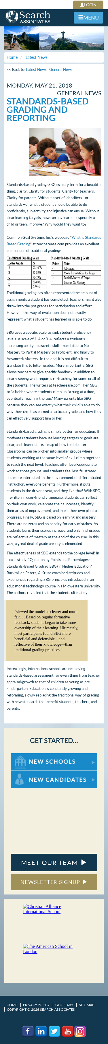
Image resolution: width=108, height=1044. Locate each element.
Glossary (64, 1005)
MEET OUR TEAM (54, 862)
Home (12, 1005)
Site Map (86, 1005)
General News (61, 69)
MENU (88, 17)
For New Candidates (29, 773)
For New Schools (26, 756)
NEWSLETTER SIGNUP (54, 882)
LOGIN (88, 4)
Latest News (36, 69)
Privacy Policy (36, 1005)
